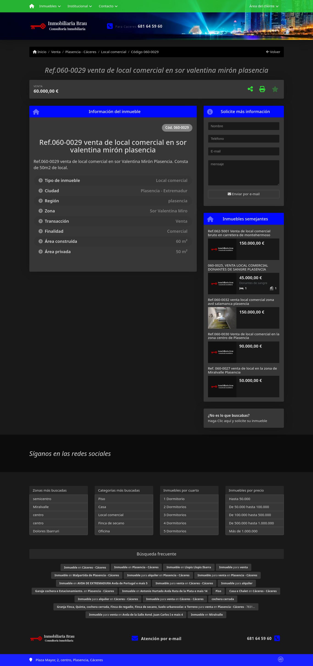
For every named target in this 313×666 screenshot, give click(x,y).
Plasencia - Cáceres (80, 51)
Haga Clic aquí (219, 420)
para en (158, 575)
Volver (273, 51)
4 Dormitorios (175, 523)
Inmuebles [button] (48, 6)
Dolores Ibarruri (46, 531)
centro (38, 514)
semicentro (42, 498)
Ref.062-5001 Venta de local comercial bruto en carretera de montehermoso (239, 233)
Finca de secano (111, 523)
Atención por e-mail (156, 638)
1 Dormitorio (174, 498)
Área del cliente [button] (262, 6)
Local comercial (113, 51)
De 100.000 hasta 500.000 (250, 514)
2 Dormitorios (175, 506)
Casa (102, 506)
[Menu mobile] (31, 6)
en (85, 567)
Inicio (40, 51)
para (233, 567)
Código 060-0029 (144, 51)
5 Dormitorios (175, 531)
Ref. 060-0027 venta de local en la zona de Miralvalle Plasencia (242, 370)
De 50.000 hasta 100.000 (249, 506)
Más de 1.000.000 (243, 531)
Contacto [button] (106, 6)
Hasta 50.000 (239, 498)
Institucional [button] (78, 6)
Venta (56, 51)
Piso (101, 498)
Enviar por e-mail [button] (244, 194)
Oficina (104, 531)
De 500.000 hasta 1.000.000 (251, 523)
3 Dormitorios (175, 514)
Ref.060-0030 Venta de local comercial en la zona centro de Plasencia (244, 336)
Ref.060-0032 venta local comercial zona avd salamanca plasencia (241, 301)
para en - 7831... (156, 607)
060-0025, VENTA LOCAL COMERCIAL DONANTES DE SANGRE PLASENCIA (238, 267)
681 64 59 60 (150, 26)
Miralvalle (41, 506)
